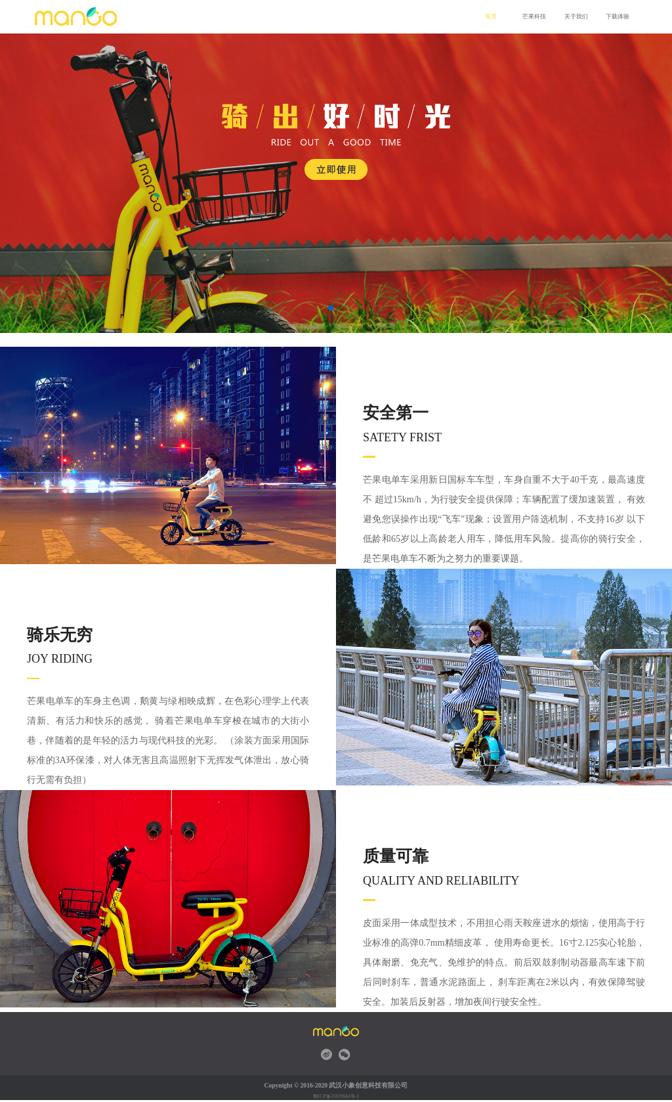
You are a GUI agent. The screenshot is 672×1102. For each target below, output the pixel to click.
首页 (491, 16)
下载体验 (616, 16)
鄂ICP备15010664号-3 (336, 1096)
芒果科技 (532, 16)
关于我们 (574, 16)
